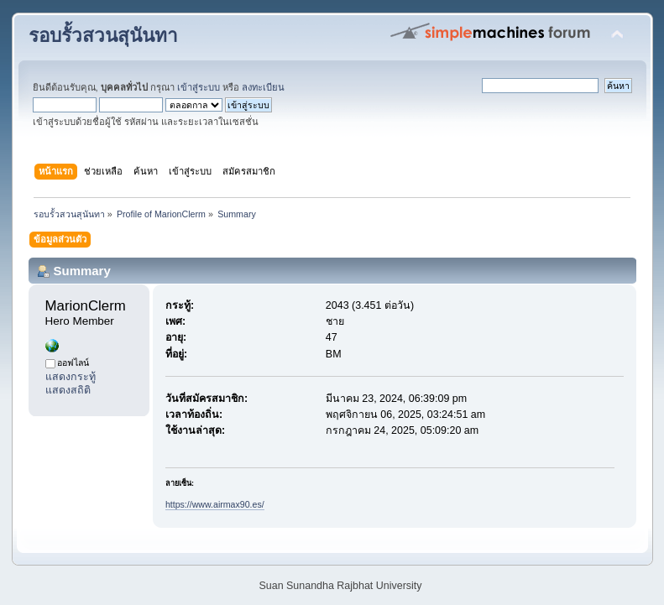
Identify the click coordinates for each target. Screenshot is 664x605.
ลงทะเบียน (263, 87)
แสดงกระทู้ (70, 377)
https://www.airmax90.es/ (214, 504)
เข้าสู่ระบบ (198, 87)
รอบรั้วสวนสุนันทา (103, 35)
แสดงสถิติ (68, 390)
